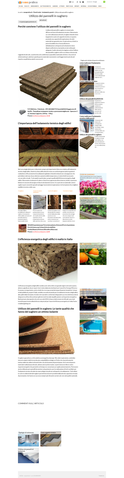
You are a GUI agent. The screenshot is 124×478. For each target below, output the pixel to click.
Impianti (76, 6)
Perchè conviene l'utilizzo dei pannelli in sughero (44, 26)
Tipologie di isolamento (26, 433)
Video (100, 6)
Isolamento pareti (48, 12)
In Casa (21, 6)
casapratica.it (27, 12)
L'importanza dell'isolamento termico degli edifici (44, 123)
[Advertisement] (36, 10)
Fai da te (26, 6)
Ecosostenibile (92, 6)
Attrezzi (61, 6)
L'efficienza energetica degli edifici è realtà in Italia (45, 239)
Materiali (83, 6)
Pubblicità (101, 475)
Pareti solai (69, 6)
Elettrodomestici (45, 6)
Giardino (55, 6)
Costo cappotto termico (48, 433)
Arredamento (35, 6)
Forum (71, 2)
